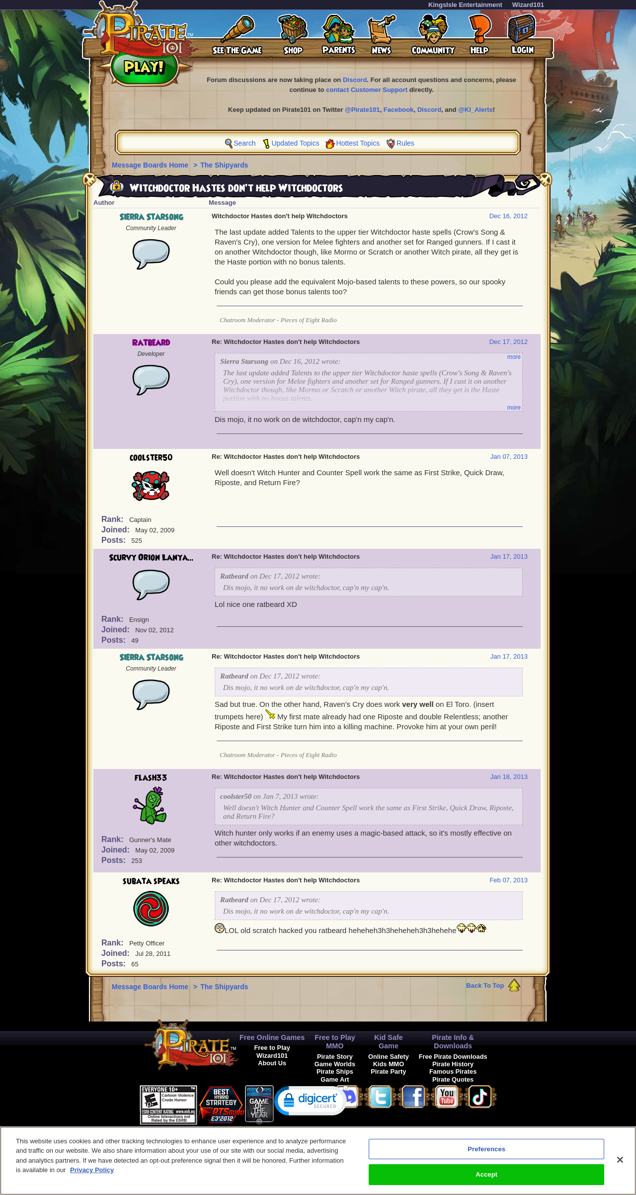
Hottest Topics (358, 143)
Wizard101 (528, 4)
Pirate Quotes (453, 1079)
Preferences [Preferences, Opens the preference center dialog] (486, 1153)
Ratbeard (151, 343)
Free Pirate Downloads (453, 1056)
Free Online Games (272, 1037)
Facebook (399, 109)
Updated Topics (295, 143)
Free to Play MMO (335, 1041)
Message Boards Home (151, 165)
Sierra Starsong (151, 217)
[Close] (620, 1164)
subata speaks (151, 881)
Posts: (114, 540)
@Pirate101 (362, 109)
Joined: (116, 529)
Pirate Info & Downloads (453, 1041)
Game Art (334, 1079)
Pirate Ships (335, 1071)
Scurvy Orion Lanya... (151, 558)
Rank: (113, 519)
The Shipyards (224, 165)
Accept (486, 1179)
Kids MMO (388, 1064)
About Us (272, 1063)
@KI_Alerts (475, 109)
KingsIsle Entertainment (465, 4)
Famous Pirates (453, 1071)
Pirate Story (335, 1056)
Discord (355, 80)
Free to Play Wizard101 (272, 1051)
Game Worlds (335, 1064)
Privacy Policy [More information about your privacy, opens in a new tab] (92, 1175)
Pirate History (453, 1064)
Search (244, 143)
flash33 (151, 778)
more (514, 356)
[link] (311, 1102)
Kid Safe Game (388, 1041)
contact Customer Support (366, 89)
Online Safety (388, 1056)
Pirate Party (388, 1071)
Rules (405, 143)
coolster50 (151, 458)
